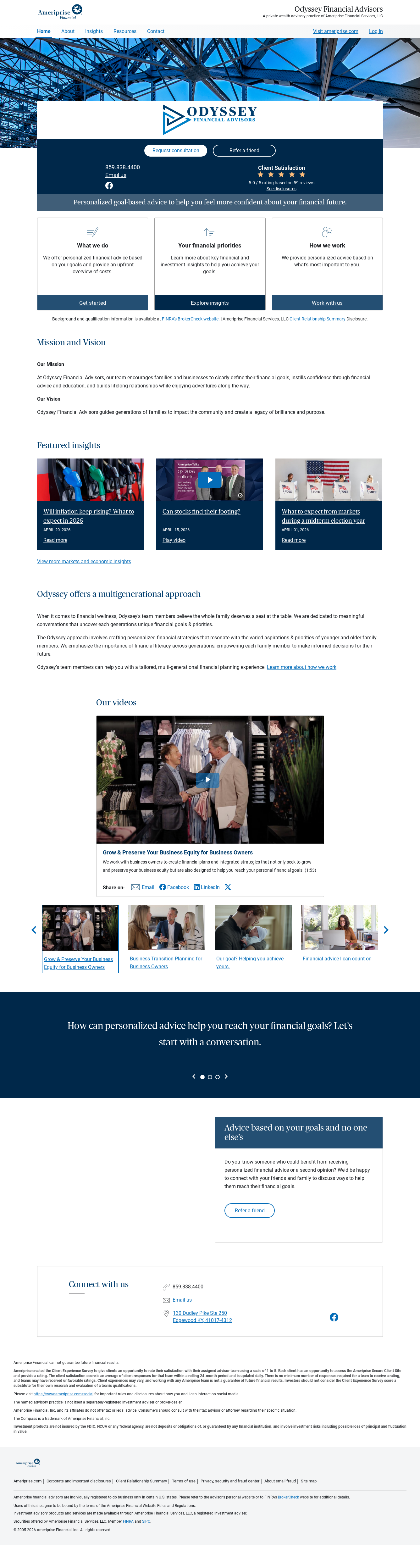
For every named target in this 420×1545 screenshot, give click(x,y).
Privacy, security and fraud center (230, 1481)
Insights (94, 31)
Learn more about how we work (301, 667)
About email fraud (280, 1481)
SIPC (146, 1521)
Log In (376, 31)
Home (44, 31)
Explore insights (210, 303)
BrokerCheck (288, 1497)
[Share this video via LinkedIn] (207, 887)
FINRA (128, 1521)
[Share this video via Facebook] (174, 887)
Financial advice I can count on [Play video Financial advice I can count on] (337, 959)
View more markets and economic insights (84, 561)
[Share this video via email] (141, 888)
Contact (155, 31)
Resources (124, 31)
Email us (115, 175)
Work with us (327, 303)
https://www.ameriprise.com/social (63, 1394)
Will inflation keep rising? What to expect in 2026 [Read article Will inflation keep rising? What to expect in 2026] (88, 516)
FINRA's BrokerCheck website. (191, 318)
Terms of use (184, 1481)
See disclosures (281, 188)
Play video (174, 540)
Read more (55, 540)
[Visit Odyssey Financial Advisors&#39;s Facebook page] (334, 1317)
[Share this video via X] (227, 887)
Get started (92, 303)
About (68, 31)
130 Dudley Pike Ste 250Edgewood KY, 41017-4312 (202, 1316)
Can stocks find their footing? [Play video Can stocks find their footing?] (201, 512)
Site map (309, 1481)
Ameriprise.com (27, 1481)
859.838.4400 (122, 167)
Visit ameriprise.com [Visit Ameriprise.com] (335, 31)
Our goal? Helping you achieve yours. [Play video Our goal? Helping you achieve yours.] (250, 963)
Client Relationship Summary (317, 318)
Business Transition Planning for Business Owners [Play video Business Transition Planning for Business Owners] (166, 963)
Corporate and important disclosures (79, 1481)
